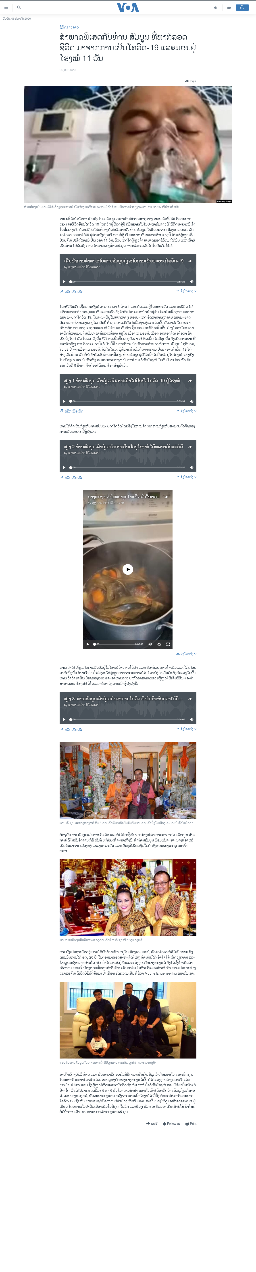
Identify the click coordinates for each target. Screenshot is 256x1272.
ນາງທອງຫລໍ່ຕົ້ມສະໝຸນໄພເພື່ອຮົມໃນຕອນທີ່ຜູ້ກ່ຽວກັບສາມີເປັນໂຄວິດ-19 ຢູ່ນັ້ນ (154, 497)
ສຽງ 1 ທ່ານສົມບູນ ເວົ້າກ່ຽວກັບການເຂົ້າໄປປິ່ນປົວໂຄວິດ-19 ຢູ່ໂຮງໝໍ (122, 381)
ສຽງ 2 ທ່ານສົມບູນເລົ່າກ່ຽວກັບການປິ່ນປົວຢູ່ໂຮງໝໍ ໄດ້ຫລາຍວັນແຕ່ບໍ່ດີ (123, 447)
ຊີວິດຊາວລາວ (69, 27)
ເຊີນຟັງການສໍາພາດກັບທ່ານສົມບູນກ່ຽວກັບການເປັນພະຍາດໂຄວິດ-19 (123, 261)
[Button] (190, 81)
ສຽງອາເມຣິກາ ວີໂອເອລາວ (84, 267)
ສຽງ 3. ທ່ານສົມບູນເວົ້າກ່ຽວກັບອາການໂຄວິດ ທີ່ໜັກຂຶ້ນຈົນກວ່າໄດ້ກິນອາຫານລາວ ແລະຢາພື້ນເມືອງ (148, 699)
